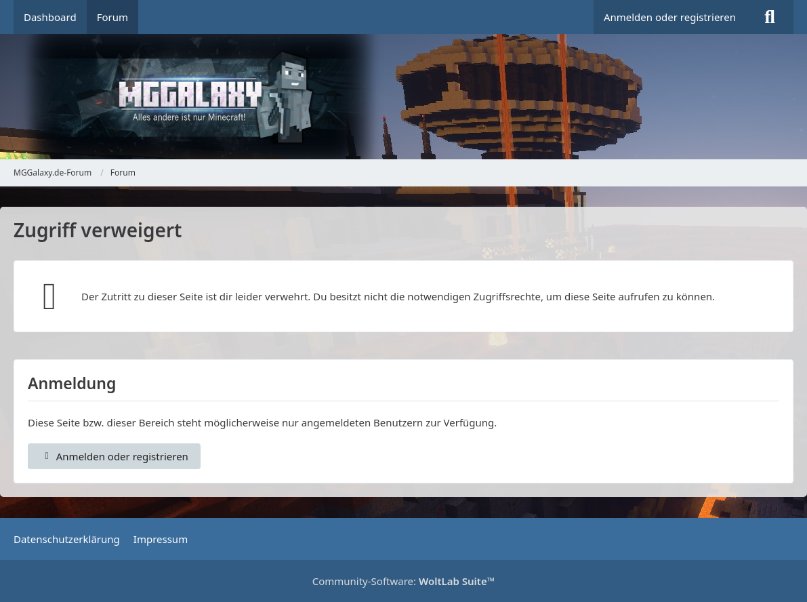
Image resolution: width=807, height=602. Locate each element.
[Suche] (769, 17)
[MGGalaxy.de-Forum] (403, 96)
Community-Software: (403, 581)
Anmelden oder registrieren (670, 17)
